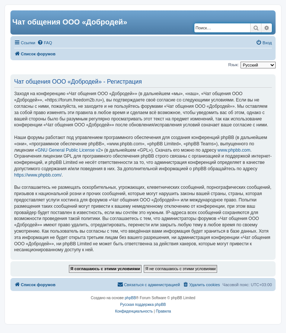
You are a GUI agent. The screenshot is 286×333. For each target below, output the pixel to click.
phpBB (130, 298)
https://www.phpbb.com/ (37, 175)
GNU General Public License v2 (69, 150)
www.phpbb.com (233, 150)
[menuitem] (44, 42)
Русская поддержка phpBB (143, 305)
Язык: (233, 64)
